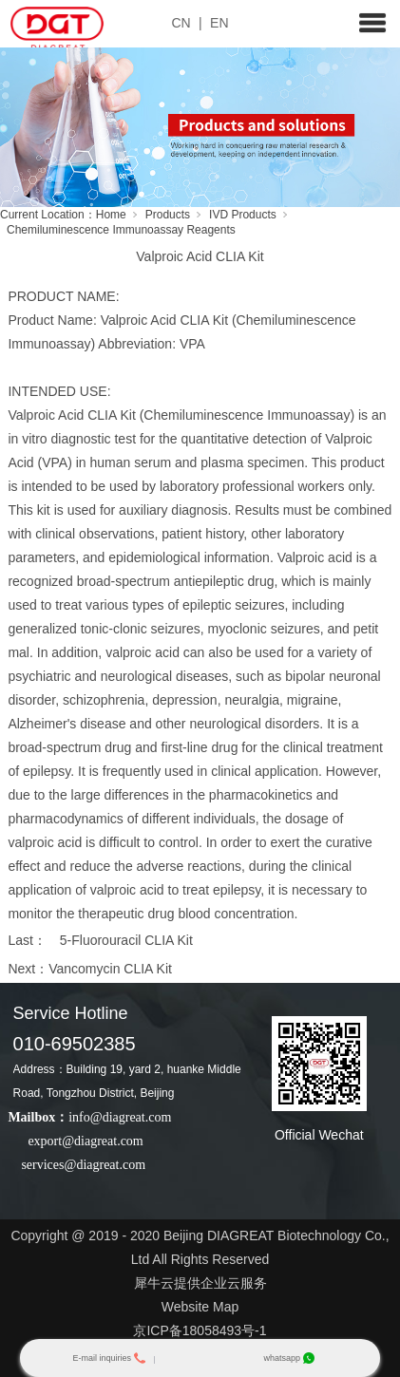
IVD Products (242, 214)
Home (111, 214)
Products (167, 214)
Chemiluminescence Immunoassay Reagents (121, 229)
